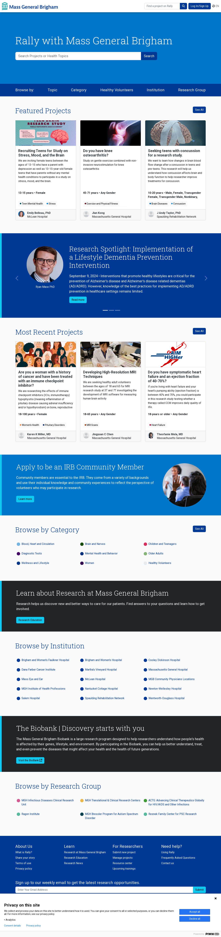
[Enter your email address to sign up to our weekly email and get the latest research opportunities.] (104, 890)
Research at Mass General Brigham (85, 852)
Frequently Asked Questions (178, 857)
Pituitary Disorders (54, 425)
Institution (156, 90)
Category (79, 90)
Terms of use (23, 863)
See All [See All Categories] (199, 528)
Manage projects (123, 857)
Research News (73, 863)
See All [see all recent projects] (199, 331)
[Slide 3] (117, 310)
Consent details (12, 925)
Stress (51, 203)
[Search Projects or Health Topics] (78, 56)
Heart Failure (157, 425)
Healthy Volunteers (116, 90)
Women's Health (29, 425)
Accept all (194, 911)
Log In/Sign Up (200, 6)
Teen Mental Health (31, 203)
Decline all (194, 918)
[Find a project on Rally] (162, 6)
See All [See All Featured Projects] (199, 109)
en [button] (215, 6)
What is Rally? (23, 852)
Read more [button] (78, 299)
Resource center (122, 863)
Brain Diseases (158, 203)
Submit (199, 889)
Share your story (25, 857)
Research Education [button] (30, 620)
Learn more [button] (25, 499)
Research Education (76, 857)
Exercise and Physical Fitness (101, 203)
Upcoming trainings (124, 868)
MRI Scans (91, 425)
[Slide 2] (111, 310)
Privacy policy (23, 868)
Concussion (178, 203)
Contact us (167, 863)
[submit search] (183, 6)
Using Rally (168, 852)
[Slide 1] (105, 310)
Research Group (192, 90)
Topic (52, 90)
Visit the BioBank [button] (30, 760)
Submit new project (124, 852)
